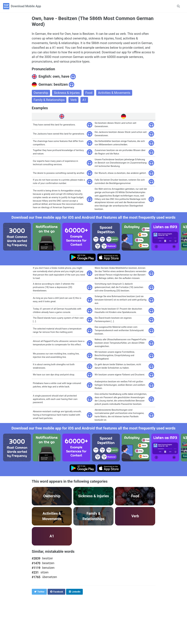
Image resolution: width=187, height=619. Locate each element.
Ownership (41, 93)
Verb (73, 100)
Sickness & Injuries (67, 93)
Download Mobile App (26, 6)
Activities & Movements (114, 93)
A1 (84, 100)
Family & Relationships (49, 100)
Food (88, 93)
